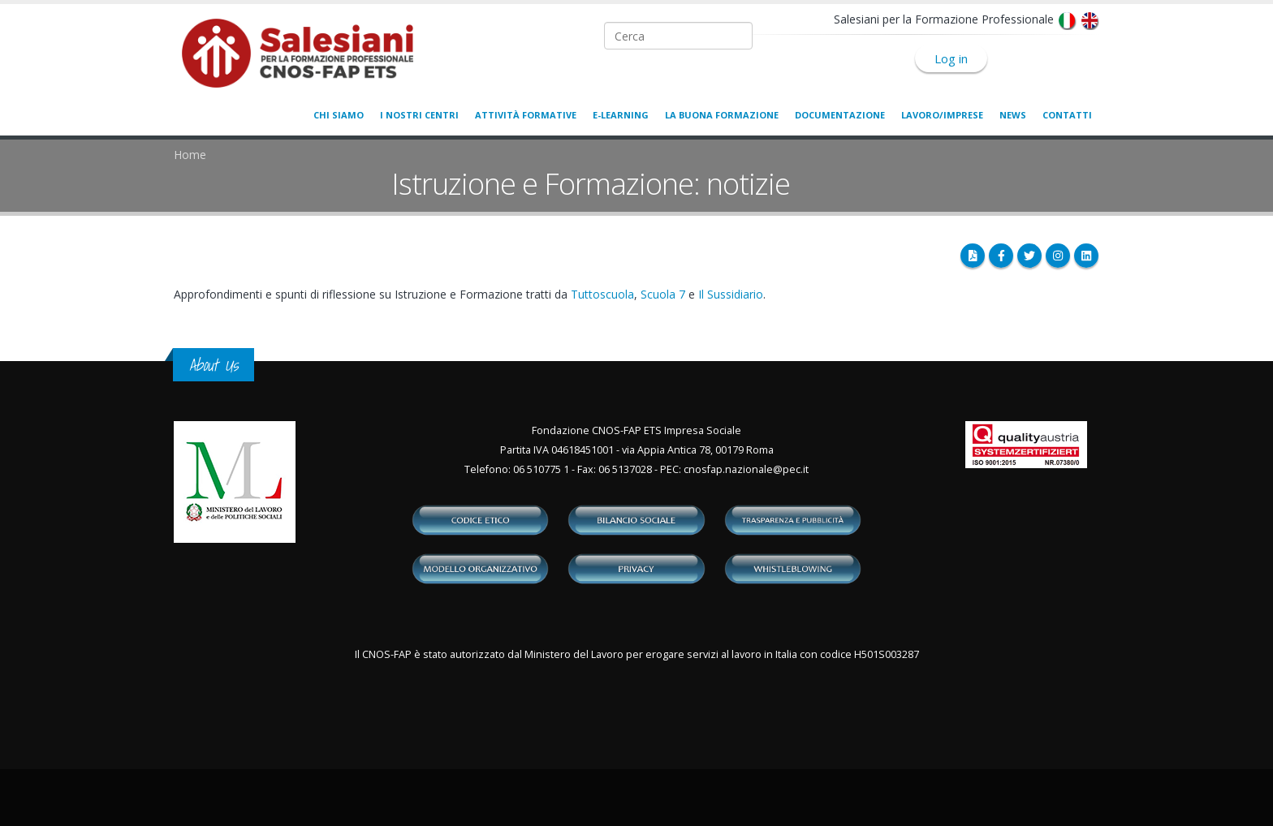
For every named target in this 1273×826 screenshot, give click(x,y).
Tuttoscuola (602, 294)
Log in (951, 58)
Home (190, 154)
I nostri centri (419, 115)
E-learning (621, 115)
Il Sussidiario (730, 294)
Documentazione (840, 115)
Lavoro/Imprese (942, 115)
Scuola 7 (663, 294)
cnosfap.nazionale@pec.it (746, 469)
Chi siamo (338, 115)
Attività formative (525, 115)
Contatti (1067, 115)
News (1012, 115)
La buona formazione (722, 115)
